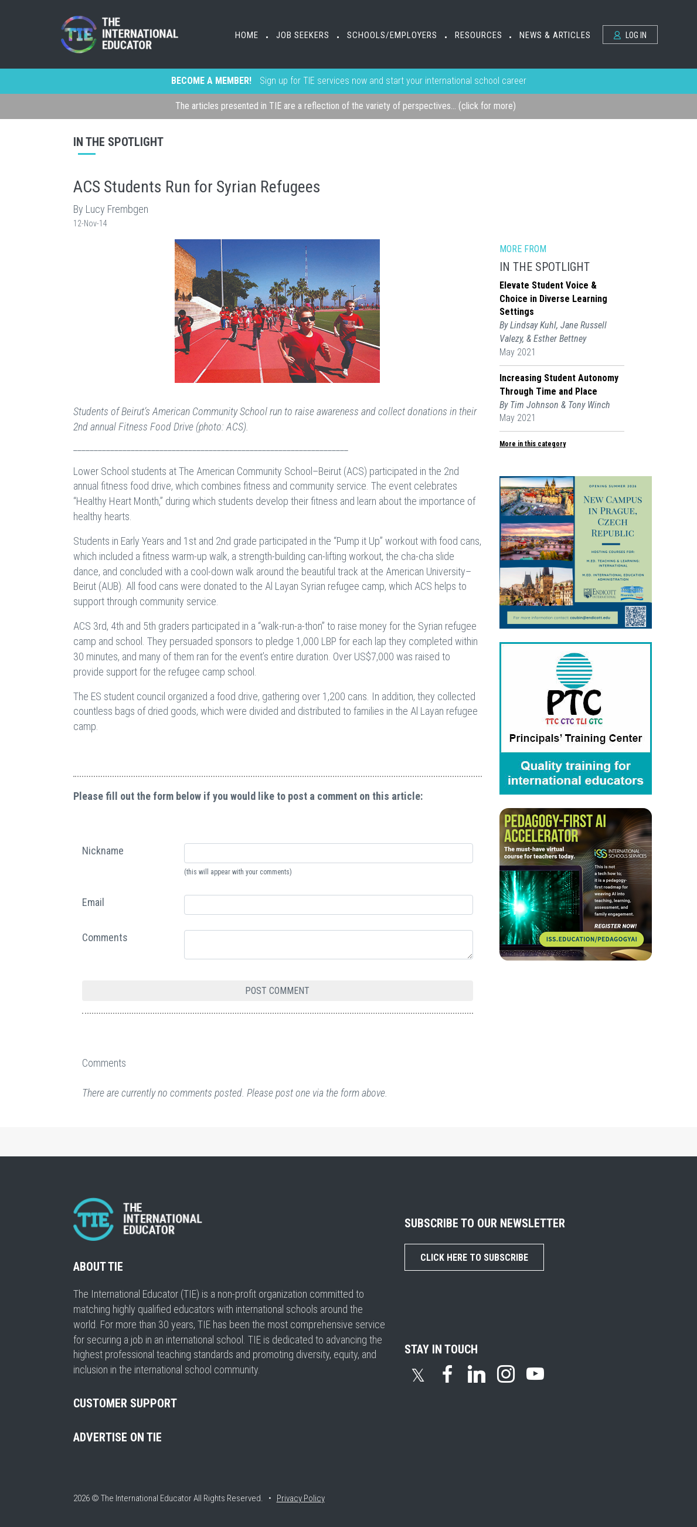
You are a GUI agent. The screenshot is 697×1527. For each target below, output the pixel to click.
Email (93, 902)
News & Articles (555, 35)
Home (247, 35)
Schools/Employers (392, 35)
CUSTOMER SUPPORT (125, 1403)
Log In (630, 35)
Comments (105, 937)
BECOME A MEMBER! (211, 80)
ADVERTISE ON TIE (117, 1437)
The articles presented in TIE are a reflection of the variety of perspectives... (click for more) (345, 105)
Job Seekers (302, 35)
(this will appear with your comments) (238, 872)
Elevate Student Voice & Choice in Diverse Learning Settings (553, 299)
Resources (478, 35)
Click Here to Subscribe (474, 1257)
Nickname (103, 850)
